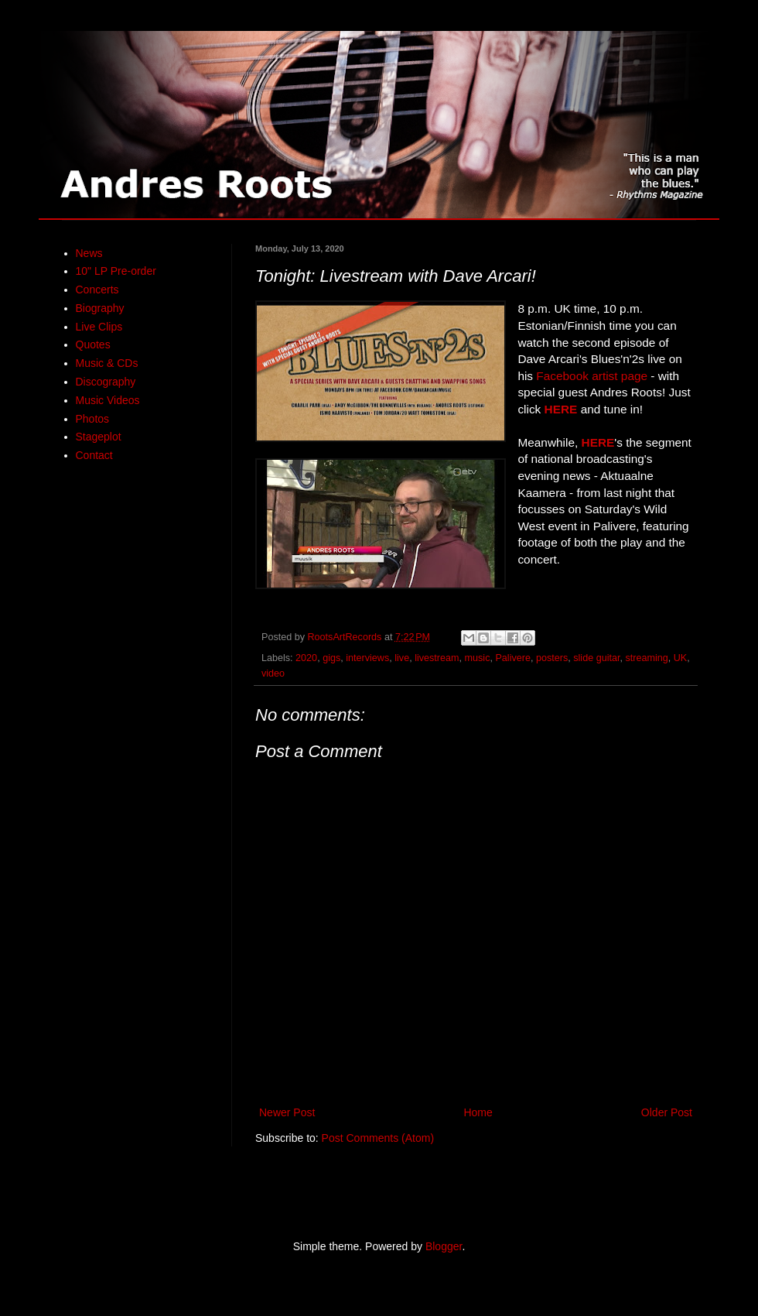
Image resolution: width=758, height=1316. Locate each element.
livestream (437, 658)
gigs (331, 658)
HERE (561, 409)
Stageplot (98, 436)
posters (552, 658)
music (477, 658)
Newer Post (287, 1112)
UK (681, 658)
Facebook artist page (591, 375)
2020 (306, 658)
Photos (93, 419)
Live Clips (99, 326)
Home (477, 1112)
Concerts (97, 289)
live (401, 658)
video (273, 673)
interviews (367, 658)
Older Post (666, 1112)
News (89, 253)
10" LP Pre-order (116, 271)
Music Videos (108, 400)
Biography (100, 308)
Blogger (443, 1246)
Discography (106, 381)
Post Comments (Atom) (378, 1138)
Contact (94, 455)
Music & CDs (107, 363)
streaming (646, 658)
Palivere (513, 658)
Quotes (93, 344)
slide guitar (596, 658)
